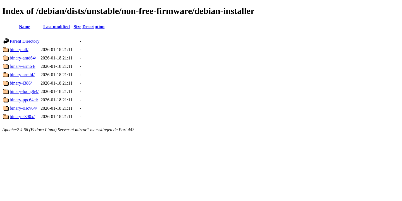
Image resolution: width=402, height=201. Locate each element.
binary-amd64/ (23, 58)
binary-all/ (19, 49)
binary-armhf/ (22, 74)
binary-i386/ (21, 83)
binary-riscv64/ (23, 108)
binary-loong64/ (24, 91)
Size (78, 26)
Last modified (56, 26)
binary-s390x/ (22, 116)
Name (24, 26)
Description (93, 26)
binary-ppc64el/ (24, 99)
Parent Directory (24, 41)
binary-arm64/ (22, 66)
